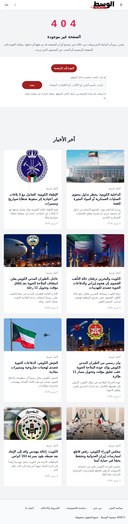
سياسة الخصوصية (76, 507)
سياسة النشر (116, 507)
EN (6, 5)
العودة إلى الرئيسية (64, 68)
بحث (32, 85)
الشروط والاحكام (50, 507)
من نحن (97, 507)
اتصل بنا (29, 507)
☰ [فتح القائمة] (121, 4)
